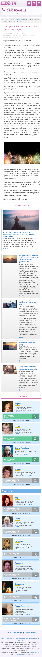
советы (20, 35)
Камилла (19, 541)
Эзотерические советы (22, 19)
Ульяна (18, 469)
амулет (11, 35)
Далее (18, 411)
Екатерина (19, 584)
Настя (17, 519)
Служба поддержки (6, 638)
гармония (31, 35)
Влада (18, 426)
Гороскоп (27, 632)
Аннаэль (19, 563)
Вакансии (31, 638)
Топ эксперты (7, 491)
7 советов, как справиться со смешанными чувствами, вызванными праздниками (28, 367)
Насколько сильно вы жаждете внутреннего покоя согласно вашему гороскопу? (19, 234)
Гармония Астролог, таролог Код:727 (15, 33)
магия (15, 35)
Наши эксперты (18, 632)
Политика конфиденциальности (24, 654)
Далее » (5, 248)
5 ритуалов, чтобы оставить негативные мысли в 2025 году (28, 302)
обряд (7, 35)
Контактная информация (20, 638)
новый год (25, 35)
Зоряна (18, 404)
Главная (5, 19)
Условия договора (35, 652)
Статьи (12, 19)
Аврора (18, 498)
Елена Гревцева (22, 606)
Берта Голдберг (22, 448)
